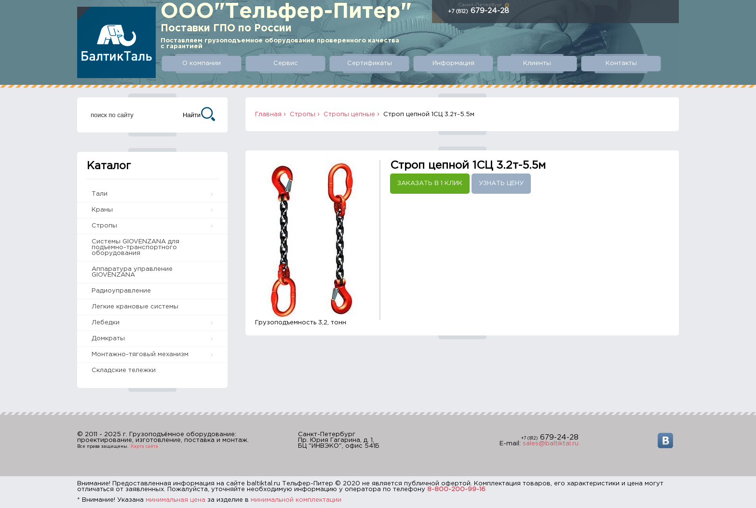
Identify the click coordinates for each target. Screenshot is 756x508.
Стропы (104, 225)
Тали (100, 194)
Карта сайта (144, 446)
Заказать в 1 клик (429, 183)
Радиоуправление (121, 291)
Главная (268, 114)
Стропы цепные (349, 114)
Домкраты (108, 338)
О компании (201, 63)
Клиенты (537, 63)
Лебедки (106, 322)
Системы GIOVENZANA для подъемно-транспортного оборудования (135, 247)
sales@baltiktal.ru (551, 443)
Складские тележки (124, 370)
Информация (453, 63)
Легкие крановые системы (135, 306)
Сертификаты (369, 63)
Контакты (621, 63)
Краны (102, 210)
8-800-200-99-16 (456, 489)
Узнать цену (501, 183)
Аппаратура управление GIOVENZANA (132, 272)
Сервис (285, 63)
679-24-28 (478, 11)
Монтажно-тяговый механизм (140, 354)
